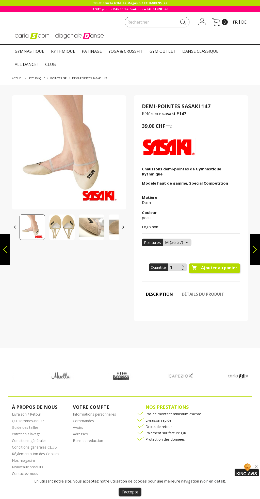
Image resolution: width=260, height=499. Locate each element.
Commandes (83, 420)
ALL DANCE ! (26, 64)
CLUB (50, 64)
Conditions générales (29, 440)
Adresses (80, 434)
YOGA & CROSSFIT (125, 51)
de (244, 22)
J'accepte (130, 492)
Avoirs (78, 427)
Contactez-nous (25, 473)
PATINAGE (92, 51)
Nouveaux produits (27, 467)
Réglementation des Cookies (35, 453)
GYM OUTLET (163, 51)
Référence (151, 113)
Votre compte (91, 407)
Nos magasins (24, 460)
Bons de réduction (88, 440)
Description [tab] (159, 294)
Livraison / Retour (26, 414)
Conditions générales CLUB (34, 447)
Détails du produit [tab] (203, 294)
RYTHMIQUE (63, 51)
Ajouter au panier (214, 268)
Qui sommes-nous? (28, 420)
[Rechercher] (157, 22)
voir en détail (212, 481)
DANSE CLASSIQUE (200, 51)
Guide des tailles (25, 427)
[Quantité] (174, 267)
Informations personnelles (94, 414)
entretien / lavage (26, 434)
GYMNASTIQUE (29, 51)
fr (235, 22)
